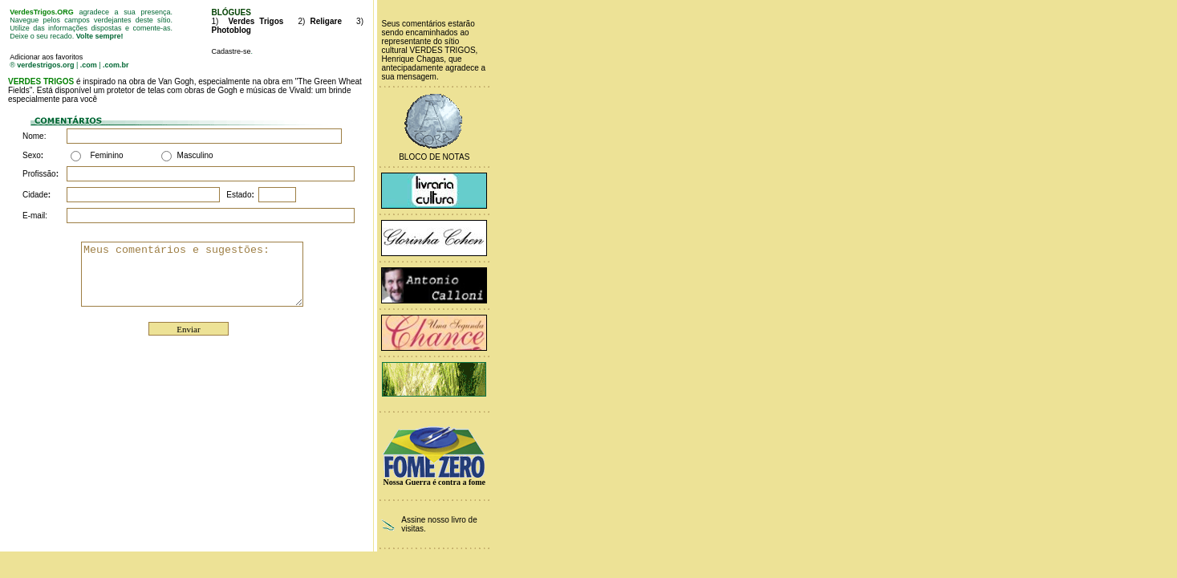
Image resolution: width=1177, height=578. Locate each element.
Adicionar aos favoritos (46, 57)
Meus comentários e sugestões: (205, 273)
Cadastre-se (230, 51)
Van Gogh (175, 81)
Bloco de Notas (434, 157)
